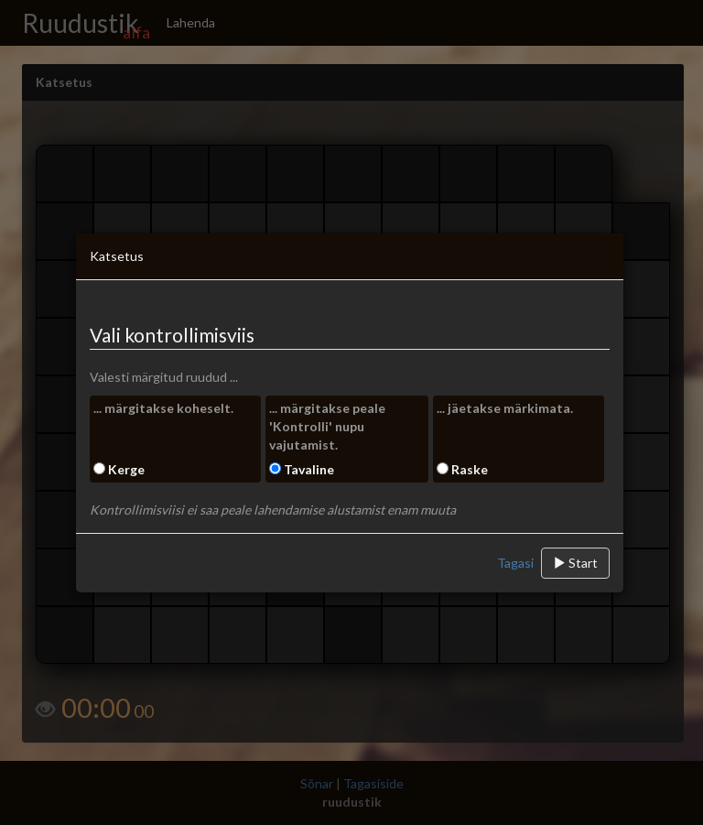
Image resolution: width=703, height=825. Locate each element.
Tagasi (515, 562)
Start (575, 562)
